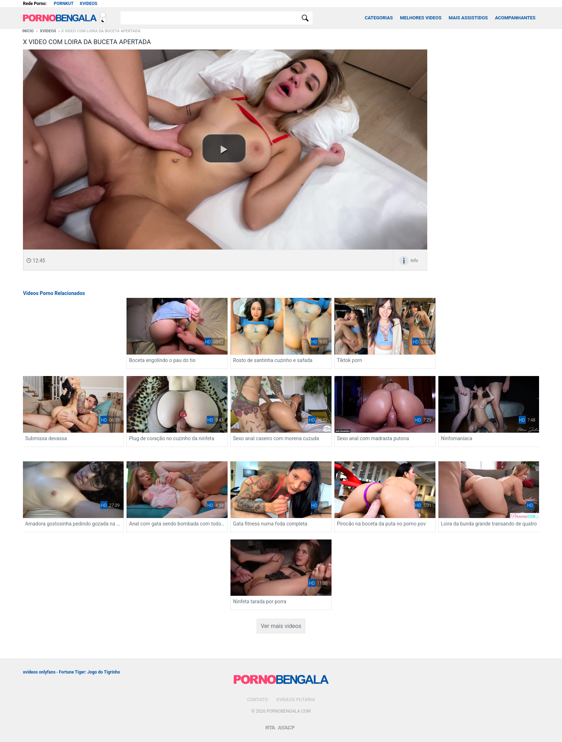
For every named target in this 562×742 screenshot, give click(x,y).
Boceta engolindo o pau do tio (162, 360)
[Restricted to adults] (270, 725)
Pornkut (63, 3)
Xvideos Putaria (295, 699)
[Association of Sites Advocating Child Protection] (286, 724)
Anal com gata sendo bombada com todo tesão (177, 524)
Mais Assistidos (468, 17)
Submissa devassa (46, 438)
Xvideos (88, 3)
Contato (257, 699)
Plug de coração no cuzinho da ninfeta (171, 438)
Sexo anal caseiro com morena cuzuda (276, 438)
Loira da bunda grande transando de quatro (489, 524)
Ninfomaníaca (456, 438)
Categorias (379, 17)
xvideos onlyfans (39, 672)
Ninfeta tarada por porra (259, 601)
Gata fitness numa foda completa (270, 524)
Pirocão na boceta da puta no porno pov (381, 524)
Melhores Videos (421, 17)
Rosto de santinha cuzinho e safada (273, 360)
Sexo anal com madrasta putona (373, 438)
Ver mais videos (281, 626)
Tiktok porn (349, 360)
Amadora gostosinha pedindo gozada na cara (73, 524)
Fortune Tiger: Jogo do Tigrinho (89, 672)
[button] (224, 148)
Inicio (28, 31)
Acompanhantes (515, 17)
